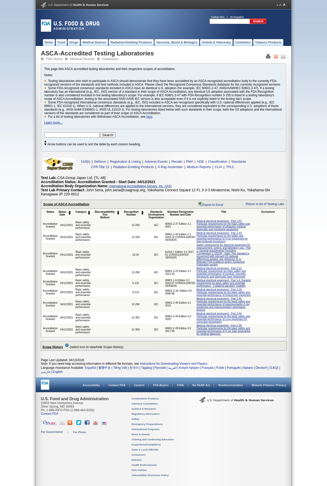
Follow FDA (218, 17)
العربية (172, 368)
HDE (200, 161)
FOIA (180, 385)
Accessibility (91, 385)
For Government (52, 431)
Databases (110, 59)
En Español (237, 17)
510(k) (85, 161)
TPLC (230, 167)
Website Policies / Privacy (269, 385)
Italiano (248, 368)
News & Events (141, 434)
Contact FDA (116, 385)
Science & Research (144, 408)
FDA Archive (139, 470)
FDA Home (54, 59)
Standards (238, 161)
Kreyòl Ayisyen (189, 368)
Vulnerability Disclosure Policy (150, 475)
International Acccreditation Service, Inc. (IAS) (140, 186)
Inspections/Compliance (146, 444)
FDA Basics (161, 385)
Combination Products (145, 398)
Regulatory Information (146, 413)
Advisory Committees (145, 403)
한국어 (134, 368)
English (58, 372)
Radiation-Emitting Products (133, 167)
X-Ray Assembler (170, 167)
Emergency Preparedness (147, 424)
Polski (220, 368)
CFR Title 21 (100, 167)
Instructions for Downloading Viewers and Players (173, 363)
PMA (189, 161)
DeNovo (100, 161)
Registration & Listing (125, 161)
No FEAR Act (201, 385)
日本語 (273, 368)
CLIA (218, 167)
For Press (79, 432)
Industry (137, 459)
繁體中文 (104, 368)
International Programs (145, 429)
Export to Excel (213, 205)
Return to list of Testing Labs (265, 204)
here (149, 116)
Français (208, 368)
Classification (217, 161)
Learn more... (53, 122)
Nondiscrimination (230, 385)
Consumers (139, 454)
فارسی (45, 372)
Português (234, 368)
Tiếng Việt (120, 368)
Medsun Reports (199, 167)
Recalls (176, 161)
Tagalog (146, 368)
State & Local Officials (145, 449)
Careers (139, 385)
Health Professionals (144, 465)
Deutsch (261, 368)
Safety (135, 419)
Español (90, 368)
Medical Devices (82, 59)
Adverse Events (156, 161)
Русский (160, 368)
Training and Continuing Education (153, 439)
